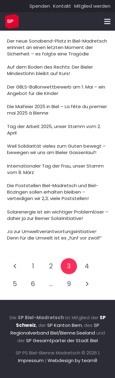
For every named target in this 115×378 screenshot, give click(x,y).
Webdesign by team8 (72, 360)
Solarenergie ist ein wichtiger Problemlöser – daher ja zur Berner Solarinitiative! (57, 215)
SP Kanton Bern (64, 325)
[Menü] (107, 21)
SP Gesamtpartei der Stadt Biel (62, 340)
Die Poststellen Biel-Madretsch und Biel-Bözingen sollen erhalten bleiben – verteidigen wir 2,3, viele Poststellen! (52, 192)
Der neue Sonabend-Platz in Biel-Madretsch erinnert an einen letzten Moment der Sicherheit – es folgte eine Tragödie (57, 47)
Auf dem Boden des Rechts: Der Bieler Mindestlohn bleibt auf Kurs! (50, 70)
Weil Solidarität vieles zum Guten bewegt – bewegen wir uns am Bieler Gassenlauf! (56, 149)
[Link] (12, 21)
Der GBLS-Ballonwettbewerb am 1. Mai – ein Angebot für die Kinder (56, 90)
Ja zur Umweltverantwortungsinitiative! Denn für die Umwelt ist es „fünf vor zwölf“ (54, 234)
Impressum (31, 360)
